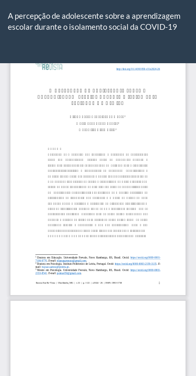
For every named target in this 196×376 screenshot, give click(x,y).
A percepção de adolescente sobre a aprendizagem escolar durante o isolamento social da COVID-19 (94, 21)
